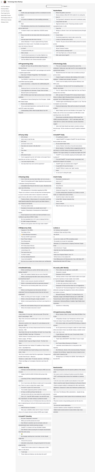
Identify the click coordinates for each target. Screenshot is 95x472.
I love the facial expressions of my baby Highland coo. (34, 55)
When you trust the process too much (30, 420)
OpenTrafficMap (60, 46)
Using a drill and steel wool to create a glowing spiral (34, 57)
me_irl (22, 17)
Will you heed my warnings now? (64, 50)
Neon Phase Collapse (26, 239)
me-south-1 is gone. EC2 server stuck (30, 387)
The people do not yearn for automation (63, 241)
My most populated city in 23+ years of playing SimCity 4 (35, 219)
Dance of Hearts (60, 203)
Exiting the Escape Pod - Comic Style (65, 190)
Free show (23, 150)
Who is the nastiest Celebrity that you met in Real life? (34, 274)
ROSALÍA (58, 183)
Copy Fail (58, 28)
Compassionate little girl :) (27, 50)
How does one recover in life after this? (30, 146)
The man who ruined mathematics (62, 405)
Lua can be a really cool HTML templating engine (66, 239)
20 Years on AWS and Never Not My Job (31, 392)
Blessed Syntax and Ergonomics (29, 92)
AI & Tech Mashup (5, 6)
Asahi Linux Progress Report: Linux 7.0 (63, 254)
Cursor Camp (59, 35)
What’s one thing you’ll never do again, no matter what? (35, 296)
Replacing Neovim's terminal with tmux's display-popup (34, 88)
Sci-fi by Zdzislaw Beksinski (28, 256)
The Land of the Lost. (26, 252)
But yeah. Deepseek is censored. (29, 418)
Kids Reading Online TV (6, 17)
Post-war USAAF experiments (28, 236)
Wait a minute (24, 52)
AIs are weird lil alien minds (63, 143)
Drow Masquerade (25, 241)
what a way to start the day (27, 139)
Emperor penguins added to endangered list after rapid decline (69, 385)
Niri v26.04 (56, 234)
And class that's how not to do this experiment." (33, 163)
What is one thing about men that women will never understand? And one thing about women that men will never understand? (33, 292)
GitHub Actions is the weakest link (62, 256)
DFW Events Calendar (6, 19)
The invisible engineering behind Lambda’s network (34, 389)
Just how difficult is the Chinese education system (33, 59)
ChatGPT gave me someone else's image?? (67, 163)
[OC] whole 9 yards (26, 154)
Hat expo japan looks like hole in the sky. (31, 39)
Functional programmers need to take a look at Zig (68, 37)
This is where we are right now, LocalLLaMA (67, 270)
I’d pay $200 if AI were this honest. (64, 166)
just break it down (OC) (27, 143)
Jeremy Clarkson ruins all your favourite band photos (69, 146)
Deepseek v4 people (61, 272)
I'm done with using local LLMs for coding (66, 283)
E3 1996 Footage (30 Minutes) (28, 221)
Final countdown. (25, 243)
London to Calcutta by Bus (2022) (64, 39)
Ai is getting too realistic (62, 137)
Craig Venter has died (61, 21)
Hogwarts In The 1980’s (27, 230)
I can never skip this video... (28, 161)
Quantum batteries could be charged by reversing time (67, 407)
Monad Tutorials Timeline (62, 48)
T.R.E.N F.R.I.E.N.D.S (26, 440)
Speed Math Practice (6, 15)
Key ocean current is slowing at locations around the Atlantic (68, 374)
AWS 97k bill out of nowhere (28, 407)
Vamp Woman (59, 185)
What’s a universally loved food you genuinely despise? (35, 283)
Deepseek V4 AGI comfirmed (63, 274)
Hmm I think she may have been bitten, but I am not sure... (35, 179)
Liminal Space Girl (25, 250)
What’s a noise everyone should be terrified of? (32, 281)
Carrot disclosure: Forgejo (60, 248)
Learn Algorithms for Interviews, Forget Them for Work (34, 90)
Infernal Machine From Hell (28, 248)
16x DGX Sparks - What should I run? (65, 281)
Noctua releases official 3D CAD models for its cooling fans (70, 15)
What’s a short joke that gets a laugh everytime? (33, 299)
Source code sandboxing (27, 103)
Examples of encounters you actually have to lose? (33, 208)
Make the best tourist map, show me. (65, 205)
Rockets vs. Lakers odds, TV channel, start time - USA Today (34, 358)
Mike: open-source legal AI (62, 55)
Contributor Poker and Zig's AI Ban (62, 232)
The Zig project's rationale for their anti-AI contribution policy (71, 19)
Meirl (22, 24)
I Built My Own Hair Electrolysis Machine (64, 250)
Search (65, 6)
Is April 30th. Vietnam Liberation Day (65, 199)
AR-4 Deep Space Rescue (27, 245)
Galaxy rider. (59, 201)
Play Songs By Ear (5, 13)
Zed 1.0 (58, 17)
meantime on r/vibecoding (62, 305)
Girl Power (58, 188)
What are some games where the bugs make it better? (34, 223)
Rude (57, 170)
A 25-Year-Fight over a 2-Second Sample (66, 52)
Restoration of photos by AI (62, 179)
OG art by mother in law (27, 205)
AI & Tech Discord (5, 11)
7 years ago (24, 452)
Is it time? (23, 48)
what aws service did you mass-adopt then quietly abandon (35, 394)
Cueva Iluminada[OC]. (26, 259)
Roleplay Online (4, 22)
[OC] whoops (24, 137)
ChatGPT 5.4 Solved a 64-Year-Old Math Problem (33, 427)
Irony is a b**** (59, 181)
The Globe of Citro (25, 232)
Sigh (22, 152)
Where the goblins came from (63, 12)
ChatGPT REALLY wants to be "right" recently (67, 168)
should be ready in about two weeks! (65, 197)
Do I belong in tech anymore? (61, 230)
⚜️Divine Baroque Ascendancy (29, 234)
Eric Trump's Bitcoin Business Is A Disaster (66, 343)
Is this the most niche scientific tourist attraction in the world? (69, 380)
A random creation (25, 254)
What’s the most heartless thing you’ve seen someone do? (35, 305)
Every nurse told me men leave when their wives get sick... (35, 35)
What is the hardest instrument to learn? (31, 307)
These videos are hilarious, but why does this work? (34, 454)
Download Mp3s (5, 8)
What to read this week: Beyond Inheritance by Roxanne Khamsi (70, 383)
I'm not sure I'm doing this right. (63, 172)
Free (22, 148)
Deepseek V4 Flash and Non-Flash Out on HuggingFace (70, 285)
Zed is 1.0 (56, 252)
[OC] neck (23, 141)
